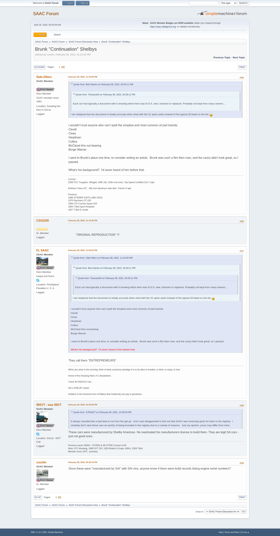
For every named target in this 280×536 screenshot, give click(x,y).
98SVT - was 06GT (48, 404)
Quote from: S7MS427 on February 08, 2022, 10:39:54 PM (102, 412)
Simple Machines (55, 532)
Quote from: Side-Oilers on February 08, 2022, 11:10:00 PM (103, 258)
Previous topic (222, 57)
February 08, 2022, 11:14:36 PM (82, 220)
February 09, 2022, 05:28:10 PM (82, 462)
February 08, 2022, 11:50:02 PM (82, 250)
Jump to (199, 511)
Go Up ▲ (245, 532)
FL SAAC (42, 250)
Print (242, 67)
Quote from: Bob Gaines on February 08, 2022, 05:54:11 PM (103, 84)
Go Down (39, 67)
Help (221, 532)
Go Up (37, 497)
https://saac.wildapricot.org (163, 26)
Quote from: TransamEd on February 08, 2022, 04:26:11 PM (105, 94)
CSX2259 (42, 220)
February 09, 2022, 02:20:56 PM (82, 405)
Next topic (239, 57)
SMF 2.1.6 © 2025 (39, 532)
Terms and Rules (232, 532)
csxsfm (41, 462)
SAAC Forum (46, 13)
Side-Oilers (44, 76)
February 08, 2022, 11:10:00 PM (82, 77)
